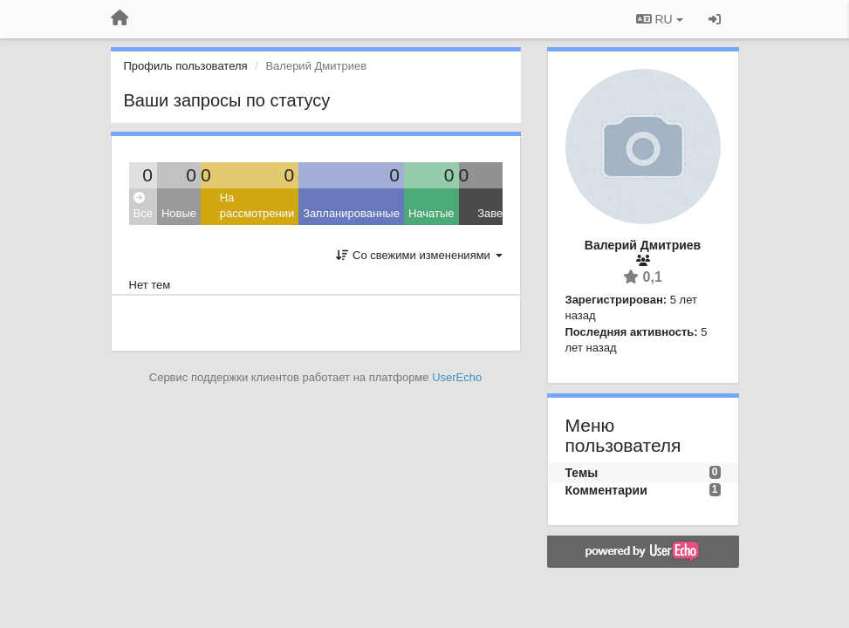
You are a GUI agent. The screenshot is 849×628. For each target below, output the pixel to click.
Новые (178, 213)
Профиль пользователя (186, 65)
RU (659, 19)
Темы (582, 473)
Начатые (431, 213)
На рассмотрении (257, 206)
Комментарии (606, 490)
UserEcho (457, 377)
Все (143, 206)
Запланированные (351, 213)
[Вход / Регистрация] (714, 19)
